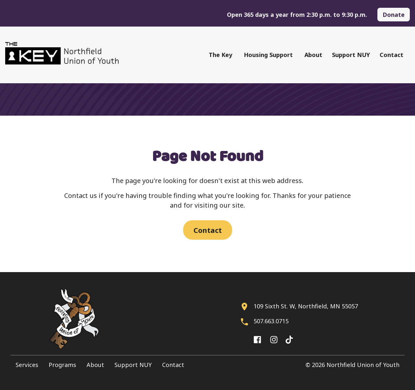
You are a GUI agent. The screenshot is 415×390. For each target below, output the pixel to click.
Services (27, 365)
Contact (391, 55)
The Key (220, 55)
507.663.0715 (271, 321)
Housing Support (268, 55)
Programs (62, 365)
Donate (394, 14)
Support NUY (351, 55)
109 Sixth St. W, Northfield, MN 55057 (306, 306)
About (313, 55)
